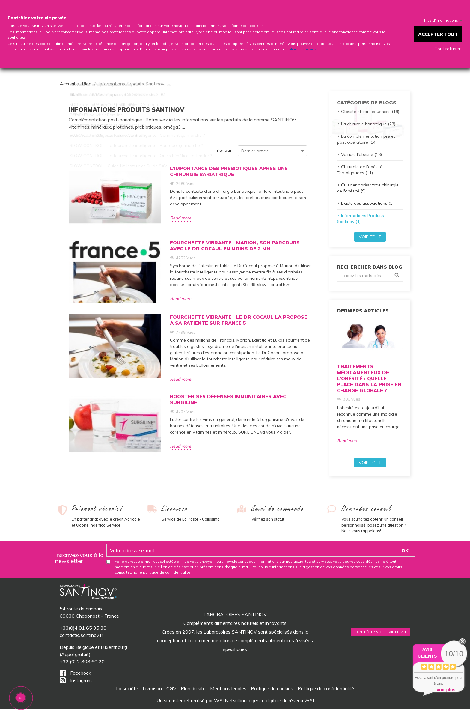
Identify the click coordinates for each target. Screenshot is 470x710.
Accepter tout (438, 34)
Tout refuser (447, 49)
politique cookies (301, 49)
